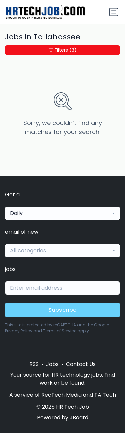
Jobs (52, 364)
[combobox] (62, 213)
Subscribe (62, 310)
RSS (34, 364)
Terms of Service (59, 331)
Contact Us (81, 364)
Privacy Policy (18, 331)
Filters (63, 50)
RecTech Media (61, 395)
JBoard (79, 417)
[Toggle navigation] (113, 12)
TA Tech (105, 395)
